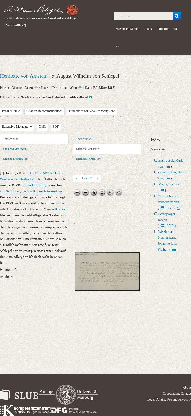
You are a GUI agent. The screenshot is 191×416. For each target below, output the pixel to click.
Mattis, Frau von (169, 184)
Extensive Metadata (17, 126)
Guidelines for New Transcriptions (92, 111)
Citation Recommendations (44, 111)
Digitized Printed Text (15, 158)
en (117, 46)
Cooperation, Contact (177, 393)
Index (148, 29)
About (187, 387)
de (175, 29)
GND (35, 87)
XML (42, 126)
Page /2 (87, 178)
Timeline (163, 29)
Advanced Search (127, 29)
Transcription (10, 138)
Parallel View (11, 111)
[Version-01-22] (15, 25)
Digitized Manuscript (15, 148)
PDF (56, 126)
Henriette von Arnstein (24, 76)
